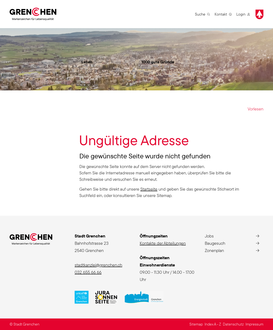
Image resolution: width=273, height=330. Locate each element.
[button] (202, 14)
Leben (87, 61)
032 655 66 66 (88, 272)
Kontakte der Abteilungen (163, 243)
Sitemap (196, 324)
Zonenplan (214, 250)
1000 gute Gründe (157, 61)
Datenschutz (233, 324)
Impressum (254, 324)
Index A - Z (213, 324)
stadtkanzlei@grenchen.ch (98, 265)
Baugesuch (215, 243)
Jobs (209, 236)
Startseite (148, 189)
